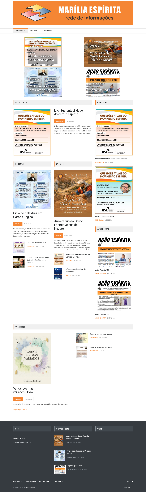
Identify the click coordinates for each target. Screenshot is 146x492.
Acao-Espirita (100, 274)
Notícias (33, 30)
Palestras (35, 79)
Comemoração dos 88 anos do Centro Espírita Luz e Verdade (38, 260)
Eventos (94, 46)
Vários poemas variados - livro (23, 390)
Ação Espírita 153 (102, 90)
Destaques (20, 30)
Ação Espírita (97, 83)
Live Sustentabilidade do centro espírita (42, 56)
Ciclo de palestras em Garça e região (42, 88)
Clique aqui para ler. (20, 410)
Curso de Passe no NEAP (37, 243)
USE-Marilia (36, 46)
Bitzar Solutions (30, 487)
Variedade (18, 399)
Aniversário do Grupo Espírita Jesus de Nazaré (101, 56)
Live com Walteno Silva (104, 216)
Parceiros (59, 481)
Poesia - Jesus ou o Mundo (101, 334)
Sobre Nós (47, 30)
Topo (127, 481)
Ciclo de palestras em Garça (101, 347)
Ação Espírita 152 (102, 314)
